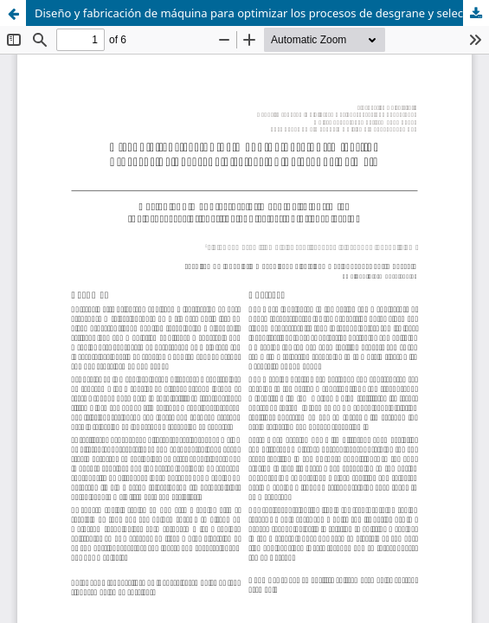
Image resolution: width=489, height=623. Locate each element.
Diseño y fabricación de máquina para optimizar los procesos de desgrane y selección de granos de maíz (262, 13)
